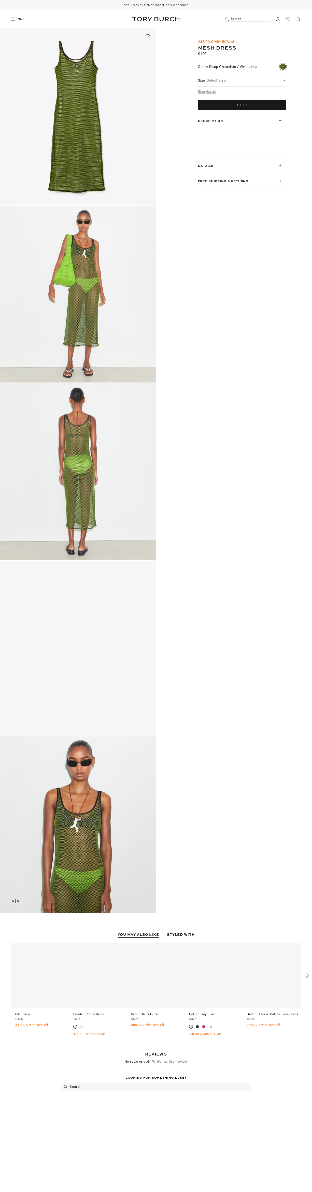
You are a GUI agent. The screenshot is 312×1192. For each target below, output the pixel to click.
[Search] (248, 19)
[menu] (20, 19)
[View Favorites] (288, 19)
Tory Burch (155, 19)
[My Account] (278, 19)
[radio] (283, 67)
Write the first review (170, 1044)
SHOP (184, 5)
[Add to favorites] (148, 36)
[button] (78, 116)
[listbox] (242, 80)
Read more (208, 149)
